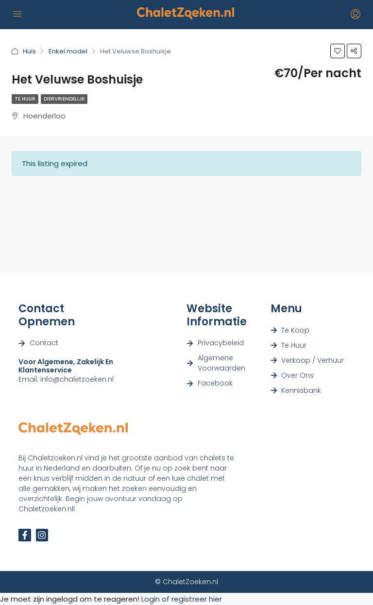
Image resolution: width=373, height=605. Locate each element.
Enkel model (68, 51)
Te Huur (25, 98)
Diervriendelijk (64, 98)
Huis (29, 51)
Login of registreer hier (181, 599)
